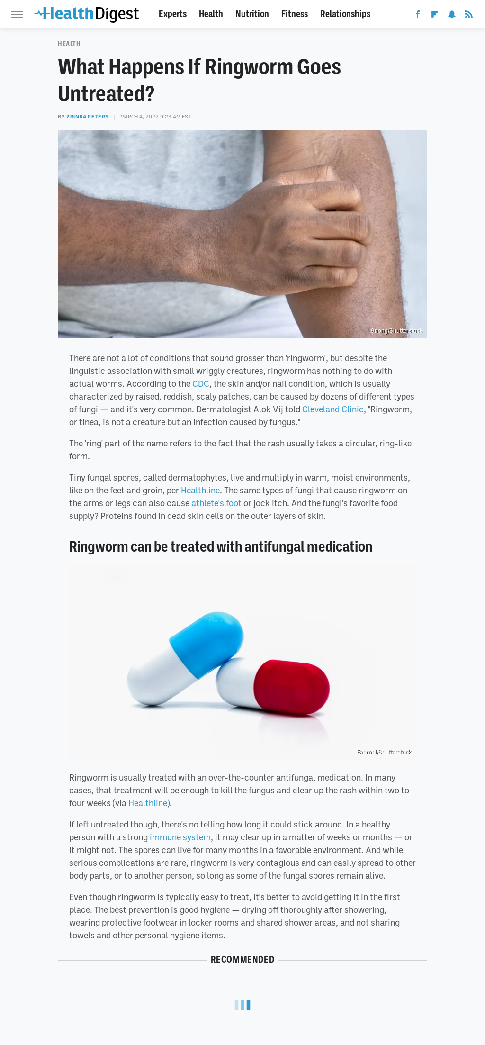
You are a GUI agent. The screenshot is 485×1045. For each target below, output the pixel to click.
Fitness (294, 14)
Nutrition (252, 14)
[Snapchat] (452, 16)
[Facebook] (417, 16)
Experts (173, 14)
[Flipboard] (435, 16)
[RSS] (469, 16)
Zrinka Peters (87, 116)
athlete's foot (216, 503)
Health (211, 14)
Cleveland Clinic (333, 409)
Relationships (345, 14)
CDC (200, 383)
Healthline (200, 490)
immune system (180, 837)
